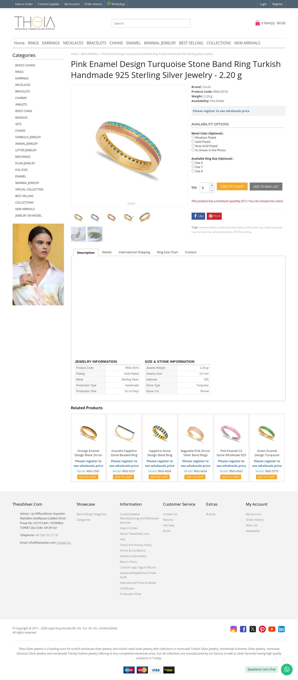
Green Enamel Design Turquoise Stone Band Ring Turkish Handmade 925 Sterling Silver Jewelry (266, 453)
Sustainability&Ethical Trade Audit (138, 575)
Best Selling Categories (91, 514)
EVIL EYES (21, 170)
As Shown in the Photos (210, 150)
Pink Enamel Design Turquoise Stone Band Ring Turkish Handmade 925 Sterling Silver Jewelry (157, 54)
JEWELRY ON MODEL (28, 216)
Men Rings (23, 157)
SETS (18, 124)
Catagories (84, 520)
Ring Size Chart (167, 252)
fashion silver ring (254, 227)
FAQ (122, 539)
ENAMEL (133, 43)
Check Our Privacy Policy (136, 545)
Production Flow (130, 594)
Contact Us (64, 543)
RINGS (33, 43)
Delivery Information (133, 556)
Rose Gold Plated (206, 146)
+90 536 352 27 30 (46, 535)
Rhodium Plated (205, 138)
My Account (71, 4)
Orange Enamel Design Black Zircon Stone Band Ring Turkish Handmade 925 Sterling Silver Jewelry (88, 453)
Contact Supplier (49, 4)
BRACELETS (96, 43)
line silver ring (203, 231)
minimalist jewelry (208, 227)
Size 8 (199, 171)
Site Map (169, 525)
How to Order (24, 4)
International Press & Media (138, 583)
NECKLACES (73, 43)
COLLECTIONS (219, 43)
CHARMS (21, 98)
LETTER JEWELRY (26, 150)
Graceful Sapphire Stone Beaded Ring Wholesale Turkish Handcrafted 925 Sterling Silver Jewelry (124, 453)
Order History (93, 4)
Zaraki (206, 87)
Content (190, 252)
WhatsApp (116, 3)
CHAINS (116, 43)
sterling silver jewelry (222, 231)
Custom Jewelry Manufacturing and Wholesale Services (139, 518)
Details (107, 252)
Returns (168, 520)
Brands (211, 514)
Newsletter (253, 531)
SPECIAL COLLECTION (29, 189)
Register (277, 4)
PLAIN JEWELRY (25, 163)
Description (86, 252)
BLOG (167, 531)
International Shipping (134, 252)
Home (19, 43)
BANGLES (21, 118)
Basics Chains (25, 65)
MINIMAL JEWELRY (160, 43)
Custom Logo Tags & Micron (138, 567)
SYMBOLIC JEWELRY (28, 137)
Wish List (252, 525)
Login (263, 4)
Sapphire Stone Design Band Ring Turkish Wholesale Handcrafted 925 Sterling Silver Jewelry (160, 453)
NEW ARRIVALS (247, 43)
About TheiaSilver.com (134, 534)
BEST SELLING (191, 43)
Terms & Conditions (133, 551)
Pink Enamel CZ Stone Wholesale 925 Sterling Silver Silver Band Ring (231, 453)
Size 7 (199, 167)
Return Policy (128, 562)
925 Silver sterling (242, 231)
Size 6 (199, 163)
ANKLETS (21, 104)
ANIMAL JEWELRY (26, 144)
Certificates (127, 588)
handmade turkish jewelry (231, 227)
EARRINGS (51, 43)
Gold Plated (202, 142)
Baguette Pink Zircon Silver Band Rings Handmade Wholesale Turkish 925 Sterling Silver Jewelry (195, 453)
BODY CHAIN (23, 111)
